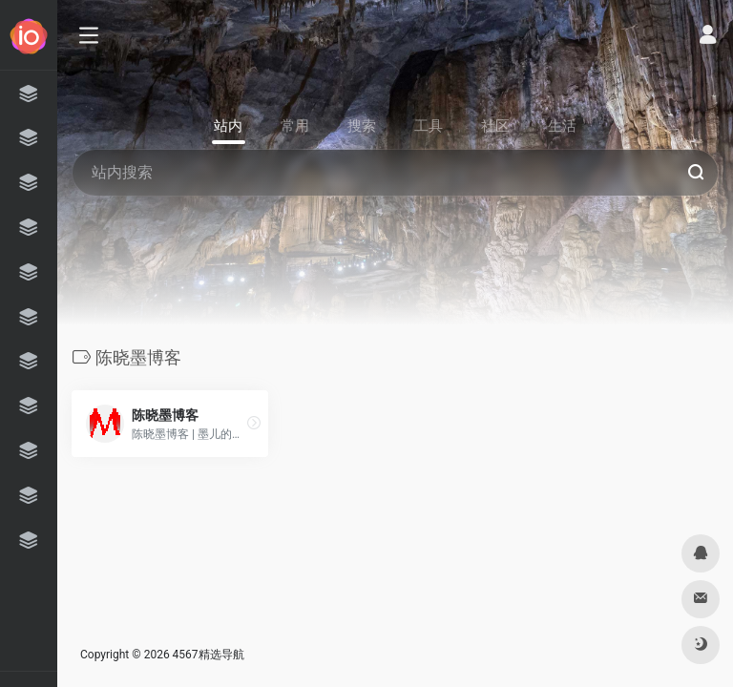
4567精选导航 (208, 654)
